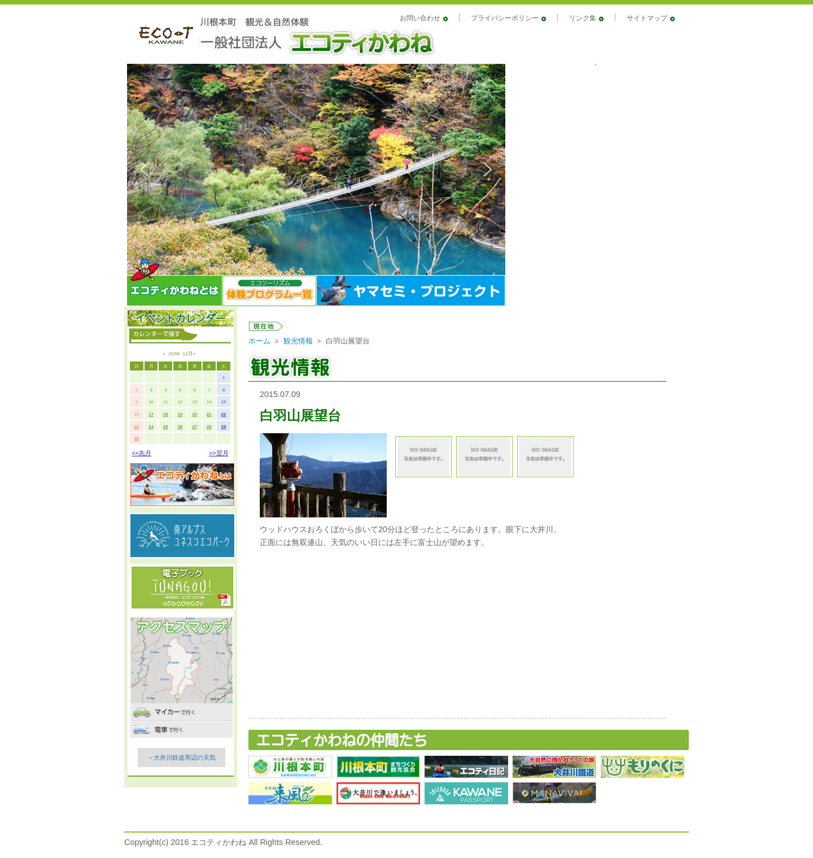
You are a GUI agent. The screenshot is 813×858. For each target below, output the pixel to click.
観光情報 (298, 341)
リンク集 (582, 18)
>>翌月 (219, 453)
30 (136, 438)
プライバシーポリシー (505, 18)
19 (180, 414)
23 (136, 426)
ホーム (259, 341)
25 (165, 426)
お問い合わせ (420, 18)
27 (194, 426)
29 (223, 426)
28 (209, 426)
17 (151, 414)
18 (165, 414)
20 (194, 414)
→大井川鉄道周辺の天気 (181, 757)
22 (223, 414)
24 (151, 426)
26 (180, 426)
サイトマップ (647, 18)
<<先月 (141, 453)
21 (209, 414)
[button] (145, 169)
